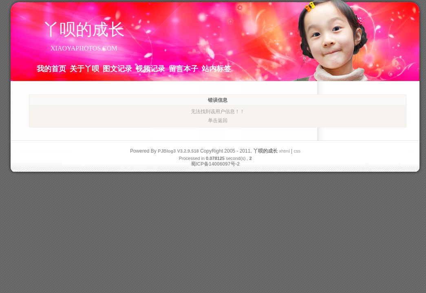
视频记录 (150, 68)
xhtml (284, 151)
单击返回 (217, 120)
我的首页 (51, 68)
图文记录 (117, 68)
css (297, 151)
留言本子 (183, 68)
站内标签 (216, 68)
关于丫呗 (84, 68)
